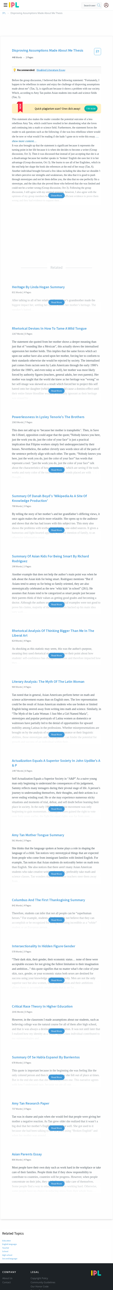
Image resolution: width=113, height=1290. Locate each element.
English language (9, 1221)
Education (6, 1218)
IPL (4, 13)
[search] (99, 5)
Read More (56, 279)
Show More (56, 173)
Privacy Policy (38, 1268)
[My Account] (107, 5)
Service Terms (38, 1272)
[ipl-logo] (14, 6)
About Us (7, 1255)
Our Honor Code (40, 1264)
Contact (6, 1259)
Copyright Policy (39, 1255)
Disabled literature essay (51, 70)
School (5, 1229)
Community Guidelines (43, 1259)
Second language (9, 1236)
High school (7, 1232)
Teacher (5, 1225)
